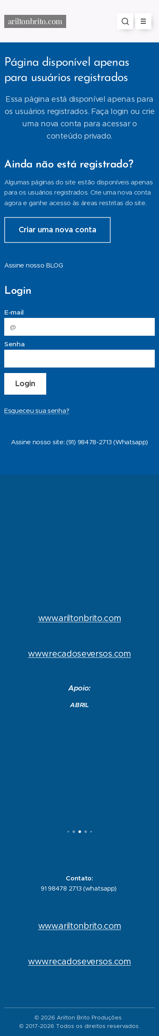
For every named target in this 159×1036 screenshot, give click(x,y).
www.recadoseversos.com (79, 654)
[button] (125, 21)
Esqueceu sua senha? (36, 411)
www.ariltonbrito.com (79, 618)
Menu (140, 21)
